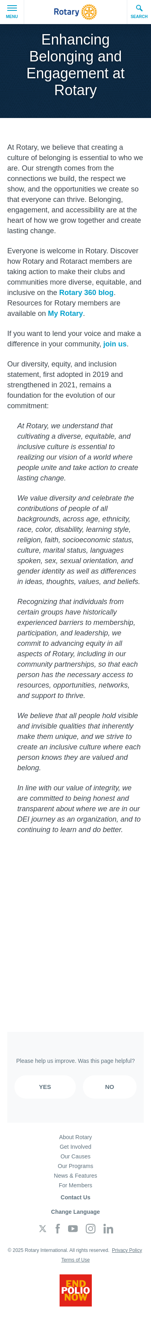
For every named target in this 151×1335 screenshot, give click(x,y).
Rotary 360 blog (86, 293)
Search (138, 11)
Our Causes (75, 1156)
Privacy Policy (127, 1250)
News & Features (75, 1175)
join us (114, 344)
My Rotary (65, 313)
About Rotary (75, 1137)
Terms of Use (75, 1260)
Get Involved (75, 1147)
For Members (75, 1185)
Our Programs (75, 1166)
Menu (12, 12)
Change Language (75, 1212)
